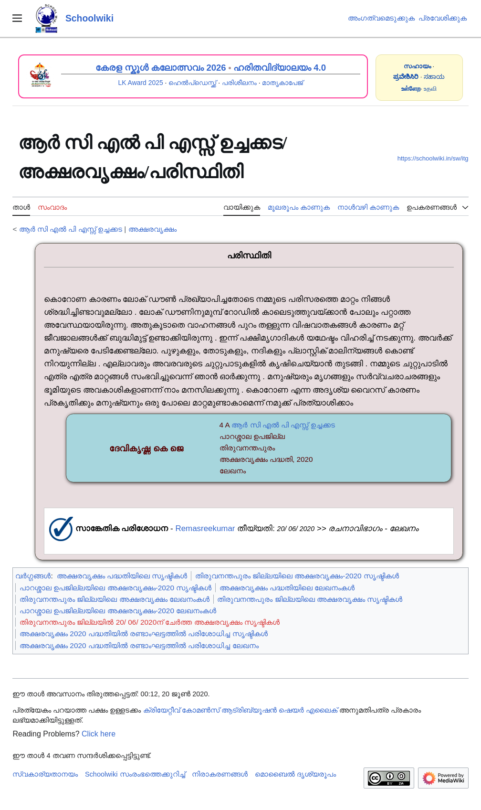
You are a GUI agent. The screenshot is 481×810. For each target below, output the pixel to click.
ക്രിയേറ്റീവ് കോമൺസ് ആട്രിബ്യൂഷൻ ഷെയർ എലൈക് (240, 710)
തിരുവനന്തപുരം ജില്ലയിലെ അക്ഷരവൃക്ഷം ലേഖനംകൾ (114, 599)
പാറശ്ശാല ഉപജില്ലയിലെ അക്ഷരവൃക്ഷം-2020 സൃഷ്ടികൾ (115, 588)
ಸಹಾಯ (434, 76)
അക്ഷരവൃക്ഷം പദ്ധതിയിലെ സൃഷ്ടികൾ (122, 576)
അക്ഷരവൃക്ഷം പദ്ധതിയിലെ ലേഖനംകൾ (287, 588)
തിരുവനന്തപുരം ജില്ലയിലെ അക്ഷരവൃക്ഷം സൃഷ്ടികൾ (309, 599)
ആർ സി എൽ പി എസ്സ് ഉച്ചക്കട (70, 229)
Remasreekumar (205, 528)
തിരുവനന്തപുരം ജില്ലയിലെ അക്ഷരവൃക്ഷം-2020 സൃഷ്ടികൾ (297, 576)
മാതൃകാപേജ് (282, 82)
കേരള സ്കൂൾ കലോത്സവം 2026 (160, 68)
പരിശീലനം (239, 82)
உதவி (430, 88)
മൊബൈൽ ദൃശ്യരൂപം (295, 774)
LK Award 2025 (140, 82)
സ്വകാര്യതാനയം (45, 774)
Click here (98, 734)
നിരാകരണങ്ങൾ (220, 774)
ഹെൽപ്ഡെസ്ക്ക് (192, 82)
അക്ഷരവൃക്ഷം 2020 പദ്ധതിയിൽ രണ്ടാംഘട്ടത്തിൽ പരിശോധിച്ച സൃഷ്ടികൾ (144, 633)
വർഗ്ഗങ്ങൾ (33, 576)
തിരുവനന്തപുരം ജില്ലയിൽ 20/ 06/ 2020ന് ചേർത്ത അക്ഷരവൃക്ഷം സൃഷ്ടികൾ (150, 622)
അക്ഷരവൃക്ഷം (152, 229)
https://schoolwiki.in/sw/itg (433, 158)
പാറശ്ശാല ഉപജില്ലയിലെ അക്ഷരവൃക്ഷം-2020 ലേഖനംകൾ (118, 611)
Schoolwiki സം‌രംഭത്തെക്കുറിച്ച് (135, 774)
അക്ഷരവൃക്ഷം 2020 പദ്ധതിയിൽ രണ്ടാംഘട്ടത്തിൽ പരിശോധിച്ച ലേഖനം (139, 645)
